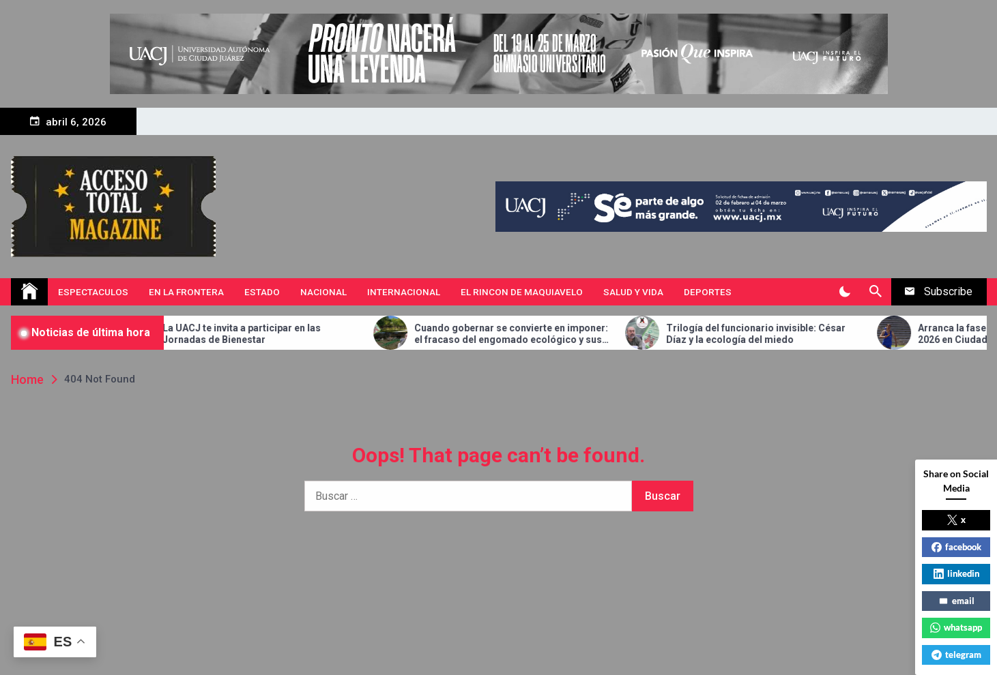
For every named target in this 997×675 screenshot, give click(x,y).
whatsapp (956, 627)
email (956, 600)
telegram (956, 654)
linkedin (956, 573)
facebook (956, 546)
